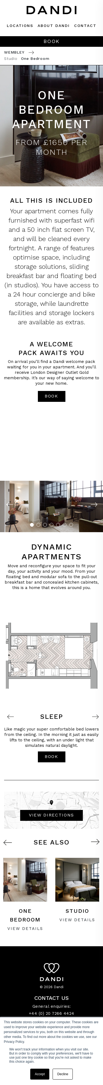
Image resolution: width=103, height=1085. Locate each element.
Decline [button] (62, 1074)
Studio (10, 58)
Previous (9, 504)
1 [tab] (32, 525)
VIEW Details (25, 928)
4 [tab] (51, 525)
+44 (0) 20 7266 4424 (51, 1013)
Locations (20, 25)
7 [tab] (71, 525)
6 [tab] (64, 525)
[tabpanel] (51, 506)
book (51, 396)
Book (52, 41)
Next (94, 504)
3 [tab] (45, 525)
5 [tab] (58, 525)
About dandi (54, 25)
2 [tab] (38, 525)
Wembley (14, 52)
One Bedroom (35, 58)
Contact (85, 25)
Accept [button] (40, 1074)
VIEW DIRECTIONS (51, 815)
